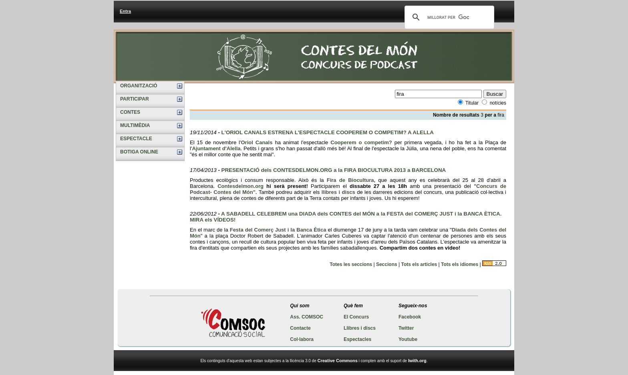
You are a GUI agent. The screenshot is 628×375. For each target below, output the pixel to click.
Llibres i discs (360, 328)
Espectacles (357, 339)
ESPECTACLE (136, 138)
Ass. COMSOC (306, 317)
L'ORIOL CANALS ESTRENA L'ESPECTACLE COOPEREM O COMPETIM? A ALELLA (327, 132)
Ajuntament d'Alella (216, 148)
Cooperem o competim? (361, 142)
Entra (125, 11)
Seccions (386, 264)
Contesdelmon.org (240, 186)
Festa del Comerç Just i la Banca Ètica (278, 230)
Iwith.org (417, 360)
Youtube (408, 339)
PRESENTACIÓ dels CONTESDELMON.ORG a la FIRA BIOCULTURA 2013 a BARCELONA (333, 170)
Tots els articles (419, 264)
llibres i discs (338, 192)
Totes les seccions (351, 264)
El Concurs (356, 317)
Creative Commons (338, 360)
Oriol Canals (257, 142)
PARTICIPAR (134, 99)
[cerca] (448, 17)
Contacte (300, 328)
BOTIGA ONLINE (139, 152)
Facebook (410, 317)
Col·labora (302, 339)
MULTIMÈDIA (135, 125)
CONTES (130, 112)
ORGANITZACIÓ (138, 86)
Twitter (406, 328)
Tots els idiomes (459, 264)
